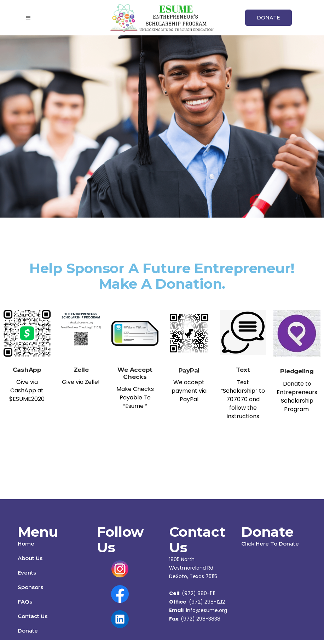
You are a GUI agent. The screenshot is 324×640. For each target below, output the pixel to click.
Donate (28, 630)
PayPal (189, 370)
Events (27, 572)
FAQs (25, 601)
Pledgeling (297, 371)
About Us (30, 558)
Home (26, 543)
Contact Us (32, 616)
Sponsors (30, 587)
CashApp (27, 369)
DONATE (268, 18)
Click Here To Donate (270, 543)
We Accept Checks (134, 373)
